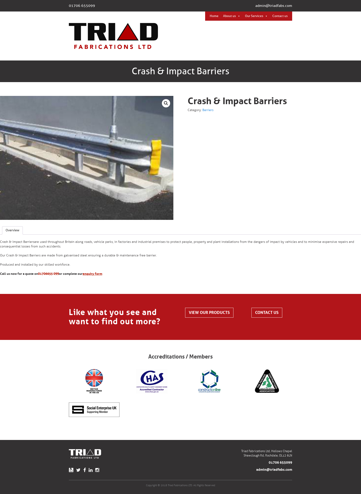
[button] (166, 103)
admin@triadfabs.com (273, 5)
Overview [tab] (12, 230)
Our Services (254, 16)
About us (229, 16)
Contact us (280, 16)
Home (214, 16)
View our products (209, 312)
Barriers (207, 110)
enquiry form (92, 274)
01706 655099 (82, 5)
